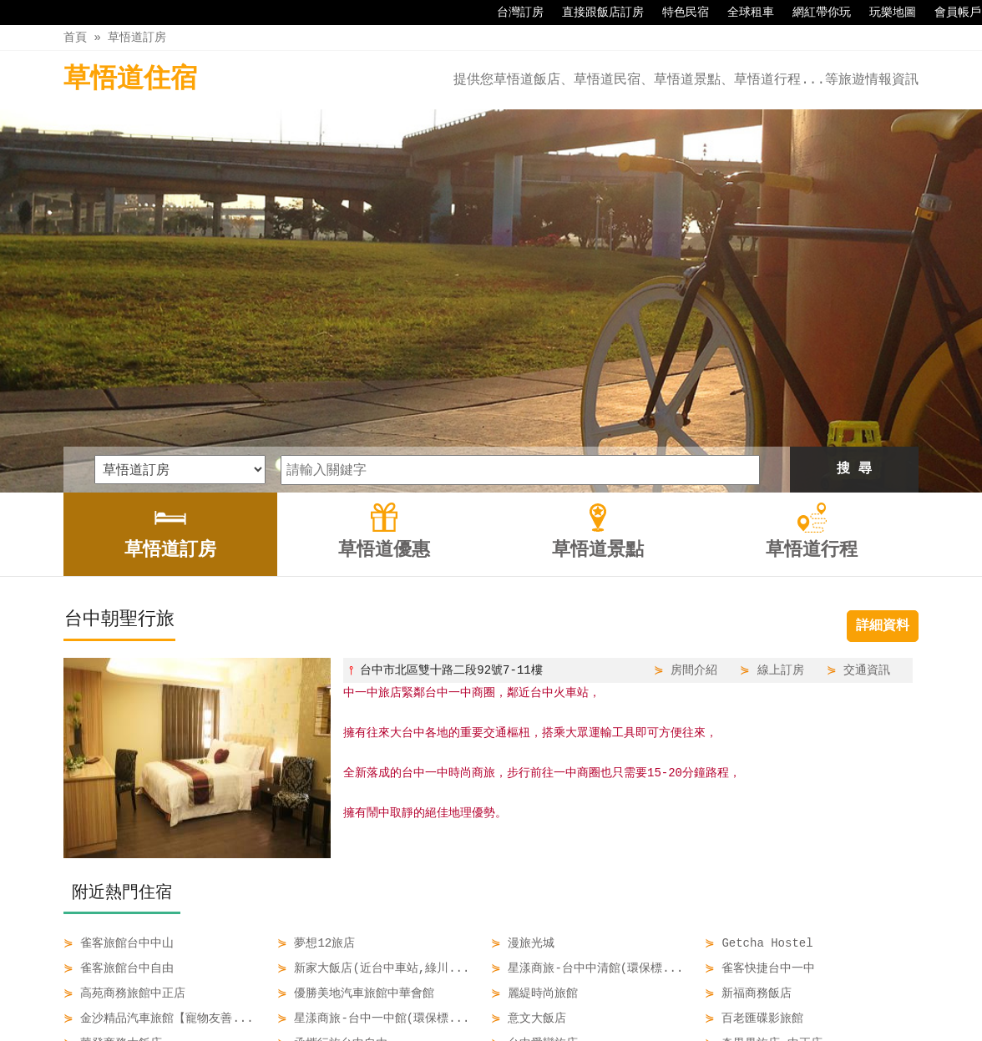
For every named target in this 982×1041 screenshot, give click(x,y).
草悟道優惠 (445, 992)
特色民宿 (677, 12)
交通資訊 (866, 491)
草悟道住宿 (130, 80)
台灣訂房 (512, 12)
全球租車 (742, 12)
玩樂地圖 (884, 12)
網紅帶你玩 (813, 12)
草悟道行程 (613, 992)
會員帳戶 (949, 12)
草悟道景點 (528, 992)
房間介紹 (694, 491)
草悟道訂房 (137, 37)
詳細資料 (882, 447)
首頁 (75, 37)
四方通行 (494, 1028)
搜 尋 (854, 290)
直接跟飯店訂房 (594, 12)
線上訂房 (780, 491)
